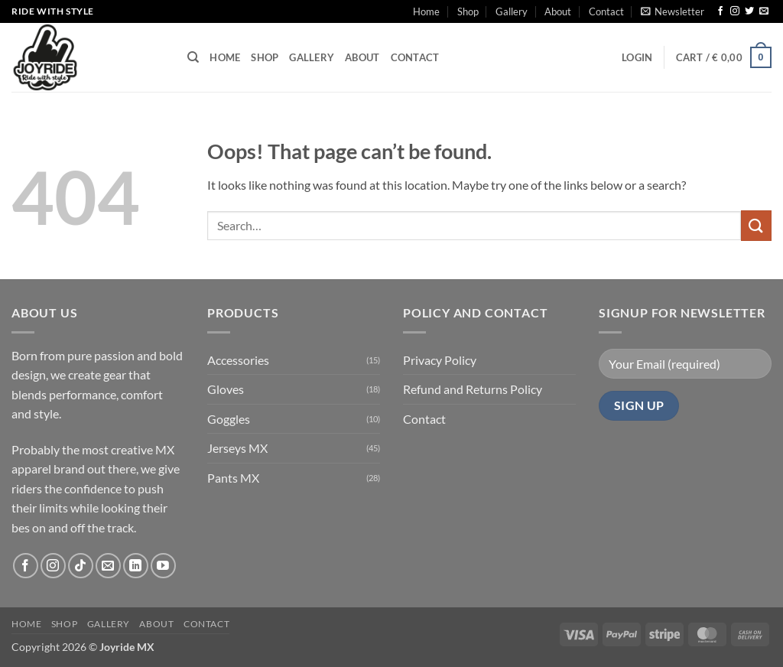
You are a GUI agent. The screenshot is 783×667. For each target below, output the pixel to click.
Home (426, 11)
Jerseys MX (237, 448)
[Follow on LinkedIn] (135, 565)
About (557, 11)
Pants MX (233, 477)
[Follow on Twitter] (749, 11)
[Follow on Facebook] (720, 11)
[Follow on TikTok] (80, 565)
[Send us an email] (763, 11)
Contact (606, 11)
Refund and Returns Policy (472, 389)
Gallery (511, 11)
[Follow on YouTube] (163, 565)
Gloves (225, 389)
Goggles (228, 419)
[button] (672, 11)
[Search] (193, 57)
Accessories (238, 360)
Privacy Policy (439, 360)
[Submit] (756, 225)
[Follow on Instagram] (734, 11)
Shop (468, 11)
